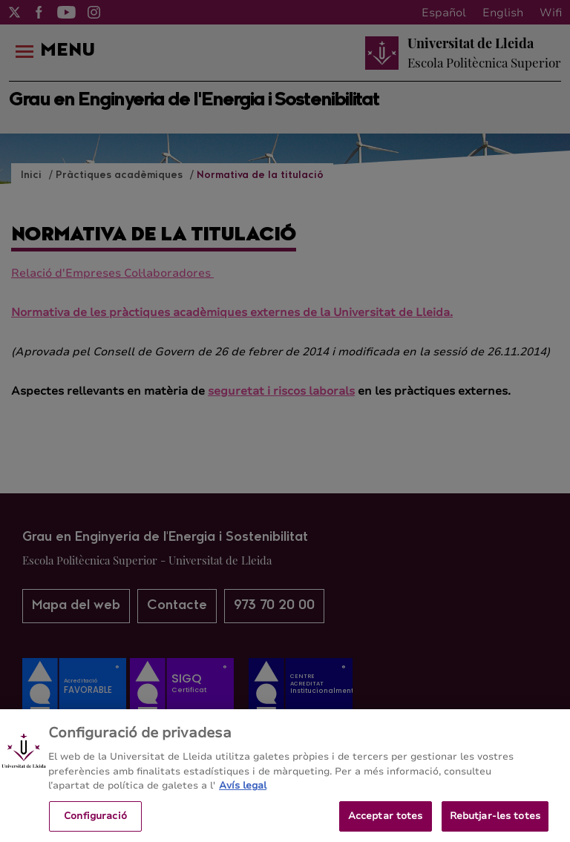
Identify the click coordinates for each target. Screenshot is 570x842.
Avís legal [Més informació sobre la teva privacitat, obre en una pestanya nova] (242, 790)
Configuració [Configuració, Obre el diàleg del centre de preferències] (95, 821)
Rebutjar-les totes (495, 821)
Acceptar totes (385, 821)
